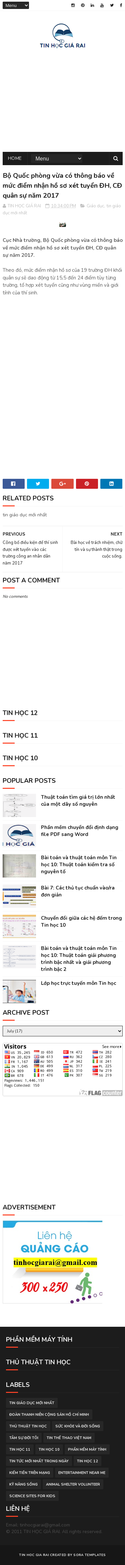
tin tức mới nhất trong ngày (39, 1461)
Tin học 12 (87, 1461)
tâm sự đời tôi (23, 1438)
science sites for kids (32, 1496)
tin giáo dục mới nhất (31, 1403)
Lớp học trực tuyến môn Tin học (78, 983)
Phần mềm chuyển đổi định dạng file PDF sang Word (79, 831)
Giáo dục (95, 206)
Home (15, 159)
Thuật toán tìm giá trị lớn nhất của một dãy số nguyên (78, 801)
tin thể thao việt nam (69, 1438)
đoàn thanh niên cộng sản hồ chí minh (49, 1414)
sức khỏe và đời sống (77, 1426)
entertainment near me (81, 1473)
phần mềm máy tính (87, 1449)
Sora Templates (89, 1555)
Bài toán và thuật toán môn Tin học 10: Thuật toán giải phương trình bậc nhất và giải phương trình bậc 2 (79, 959)
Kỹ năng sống (23, 1484)
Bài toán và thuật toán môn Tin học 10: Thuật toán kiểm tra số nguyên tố (79, 865)
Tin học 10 (49, 1449)
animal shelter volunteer (73, 1484)
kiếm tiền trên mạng (29, 1473)
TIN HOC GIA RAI (34, 1555)
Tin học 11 (19, 1449)
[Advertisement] (63, 99)
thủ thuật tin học (28, 1426)
